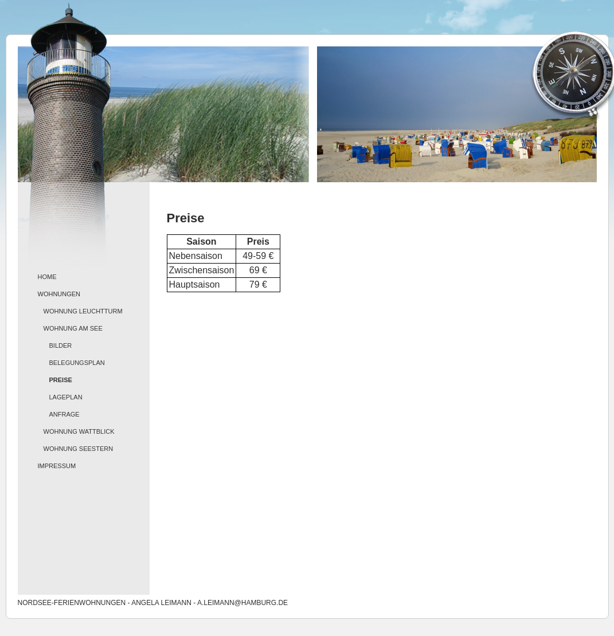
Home (47, 276)
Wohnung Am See (73, 328)
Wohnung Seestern (79, 448)
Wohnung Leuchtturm (83, 311)
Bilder (60, 345)
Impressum (57, 465)
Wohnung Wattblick (79, 431)
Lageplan (66, 397)
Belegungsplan (77, 362)
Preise (60, 379)
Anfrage (64, 414)
